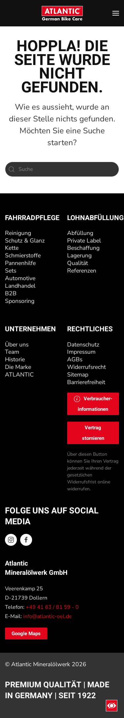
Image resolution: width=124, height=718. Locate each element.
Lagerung (79, 255)
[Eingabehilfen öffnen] (111, 705)
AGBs (74, 359)
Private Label (84, 241)
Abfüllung (80, 233)
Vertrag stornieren (93, 433)
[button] (115, 13)
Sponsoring (19, 301)
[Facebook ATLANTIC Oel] (26, 540)
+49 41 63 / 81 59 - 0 (52, 607)
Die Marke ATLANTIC (19, 370)
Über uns (16, 344)
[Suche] (62, 169)
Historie (15, 359)
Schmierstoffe (23, 255)
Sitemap (77, 374)
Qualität (77, 263)
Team (12, 352)
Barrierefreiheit (86, 382)
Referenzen (81, 271)
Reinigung (18, 233)
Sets (10, 271)
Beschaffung (83, 248)
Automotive (20, 278)
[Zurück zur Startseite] (62, 13)
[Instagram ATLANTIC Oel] (11, 540)
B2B (11, 293)
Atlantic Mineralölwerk (41, 664)
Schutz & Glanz (25, 241)
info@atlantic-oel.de (47, 616)
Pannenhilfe (20, 263)
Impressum (81, 352)
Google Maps (26, 633)
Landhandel (20, 286)
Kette (12, 248)
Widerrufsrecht (86, 367)
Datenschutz (83, 344)
